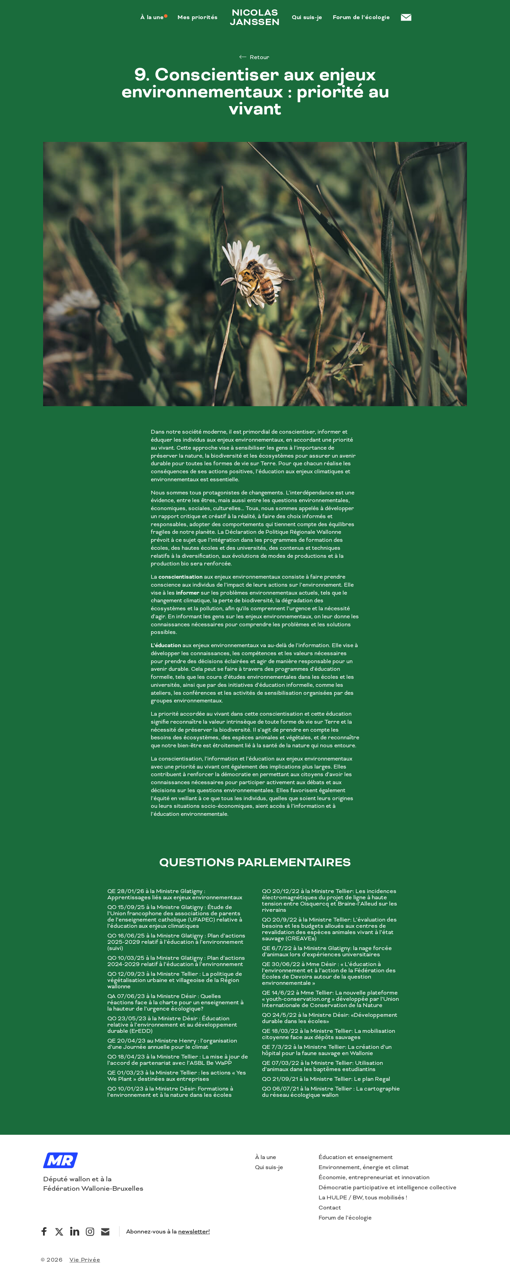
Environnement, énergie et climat (364, 1167)
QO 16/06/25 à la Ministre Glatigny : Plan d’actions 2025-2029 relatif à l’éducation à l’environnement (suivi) (176, 942)
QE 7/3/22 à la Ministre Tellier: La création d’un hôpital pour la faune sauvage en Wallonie (327, 1050)
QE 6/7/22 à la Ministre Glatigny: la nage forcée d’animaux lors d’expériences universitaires (327, 951)
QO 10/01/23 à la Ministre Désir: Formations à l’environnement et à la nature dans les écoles (170, 1092)
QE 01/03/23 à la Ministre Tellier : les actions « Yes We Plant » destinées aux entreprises (176, 1076)
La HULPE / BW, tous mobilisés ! (363, 1197)
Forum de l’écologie (345, 1217)
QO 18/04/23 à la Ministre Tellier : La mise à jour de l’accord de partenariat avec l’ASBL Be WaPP (177, 1060)
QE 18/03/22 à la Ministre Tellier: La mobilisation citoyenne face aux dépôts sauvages (328, 1034)
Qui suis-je (269, 1167)
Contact (330, 1207)
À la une (265, 1157)
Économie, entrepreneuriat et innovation (374, 1177)
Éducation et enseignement (356, 1157)
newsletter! (194, 1231)
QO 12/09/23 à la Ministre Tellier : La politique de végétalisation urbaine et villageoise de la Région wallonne (174, 980)
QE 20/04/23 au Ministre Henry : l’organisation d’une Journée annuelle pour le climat (172, 1044)
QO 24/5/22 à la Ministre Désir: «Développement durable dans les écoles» (329, 1018)
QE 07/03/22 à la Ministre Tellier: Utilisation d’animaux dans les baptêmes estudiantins (322, 1066)
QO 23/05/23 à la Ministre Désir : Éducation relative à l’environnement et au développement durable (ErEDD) (172, 1024)
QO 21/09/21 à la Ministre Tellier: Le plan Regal (326, 1079)
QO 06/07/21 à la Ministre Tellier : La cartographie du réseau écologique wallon (331, 1092)
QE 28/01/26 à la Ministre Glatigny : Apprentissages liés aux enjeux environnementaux (174, 894)
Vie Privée (84, 1259)
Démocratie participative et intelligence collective (387, 1187)
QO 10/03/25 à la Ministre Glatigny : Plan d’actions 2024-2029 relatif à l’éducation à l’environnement (176, 961)
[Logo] (60, 1161)
